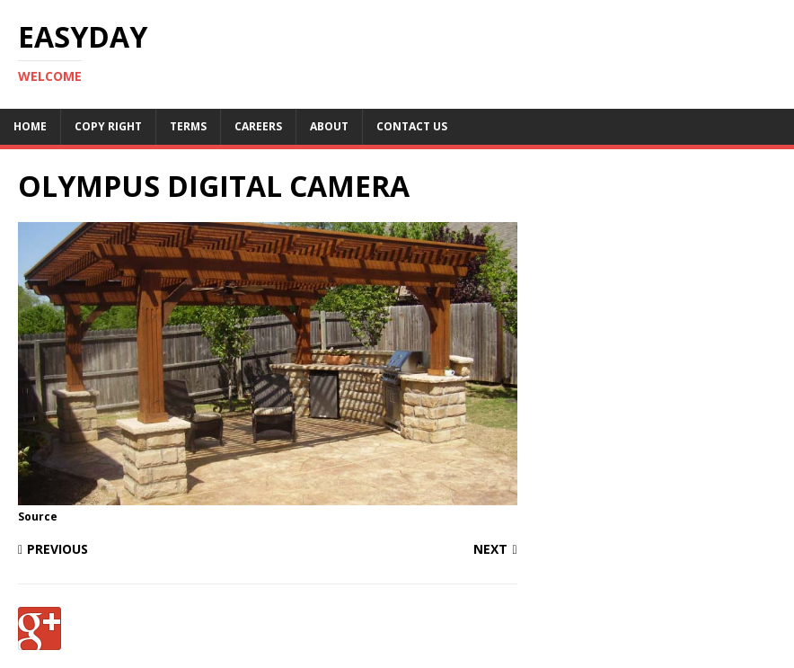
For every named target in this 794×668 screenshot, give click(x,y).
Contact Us (411, 126)
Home (30, 126)
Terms (188, 126)
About (329, 126)
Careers (258, 126)
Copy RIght (108, 126)
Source (37, 516)
